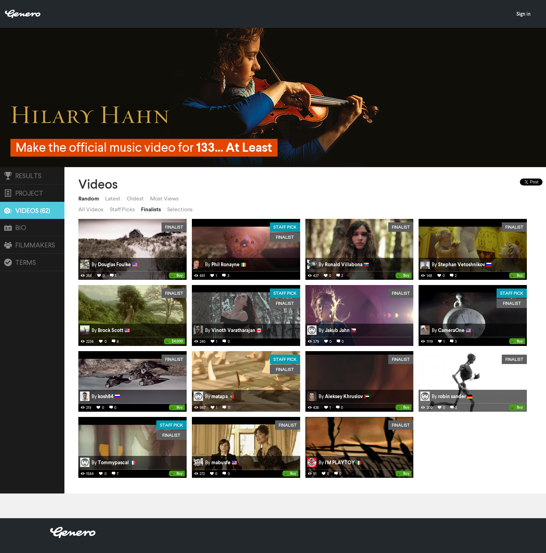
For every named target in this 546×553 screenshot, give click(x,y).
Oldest (135, 198)
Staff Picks (122, 209)
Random (88, 198)
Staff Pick (285, 227)
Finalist (174, 227)
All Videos (90, 209)
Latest (112, 198)
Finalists (151, 209)
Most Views (164, 198)
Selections (180, 209)
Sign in (523, 14)
